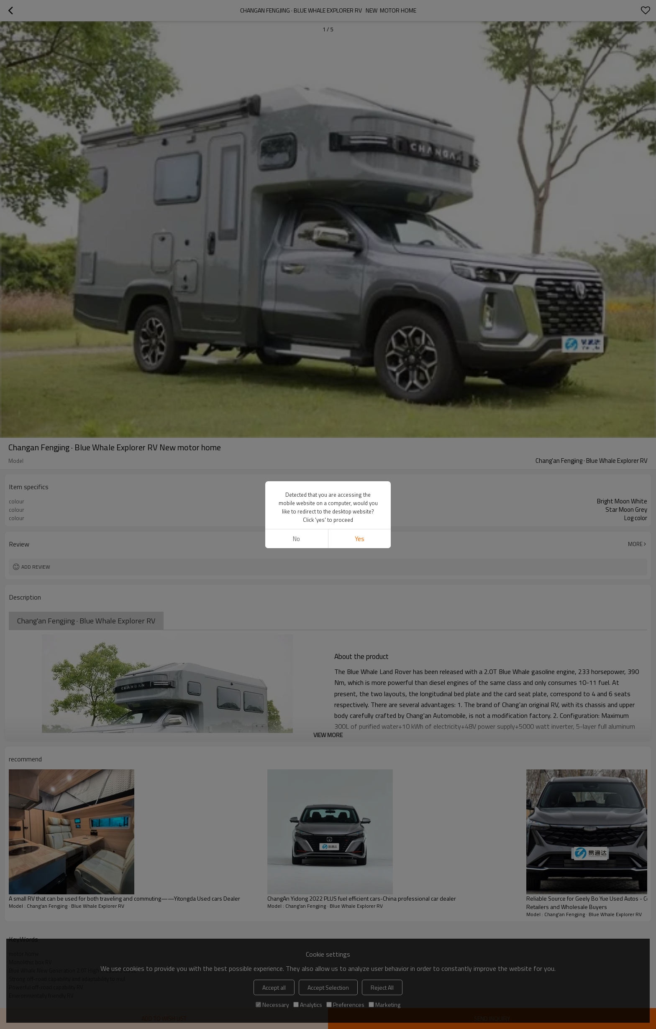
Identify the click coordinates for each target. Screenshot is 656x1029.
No (296, 539)
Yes (359, 539)
